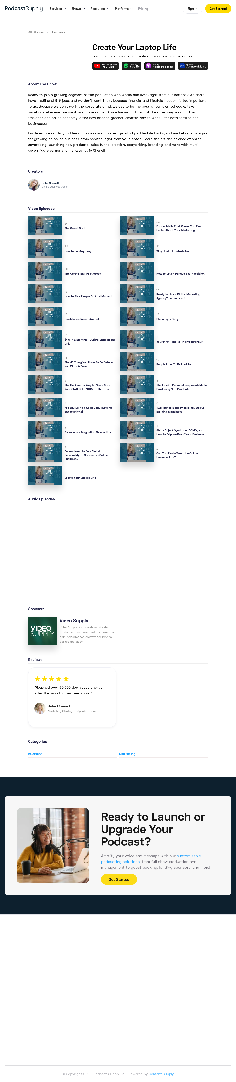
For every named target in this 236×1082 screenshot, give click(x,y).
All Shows (36, 32)
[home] (24, 8)
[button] (57, 8)
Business (58, 32)
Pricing (143, 8)
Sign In (192, 8)
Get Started (218, 8)
